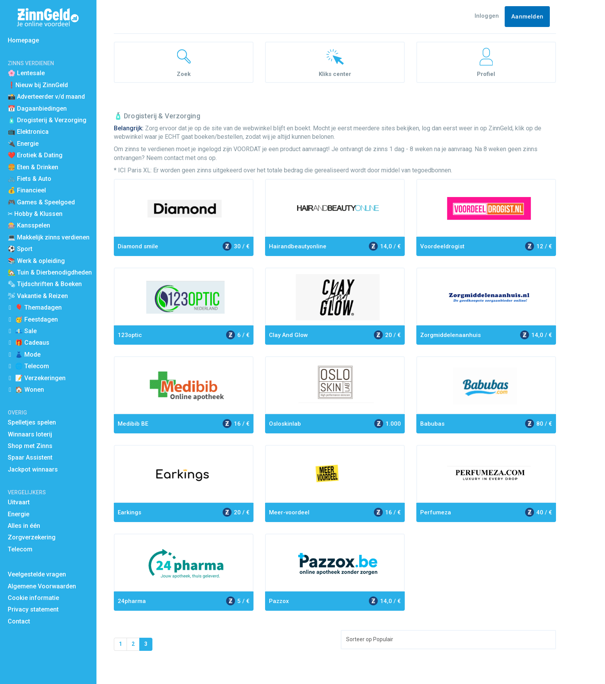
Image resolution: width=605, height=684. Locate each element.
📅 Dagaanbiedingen (37, 108)
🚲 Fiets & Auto (29, 178)
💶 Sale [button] (26, 331)
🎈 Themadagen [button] (38, 307)
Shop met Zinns (30, 446)
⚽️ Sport (20, 249)
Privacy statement (33, 609)
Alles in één (24, 525)
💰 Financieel (27, 190)
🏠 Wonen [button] (29, 389)
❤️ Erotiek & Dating (35, 155)
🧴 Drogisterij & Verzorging (47, 120)
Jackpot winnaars (33, 469)
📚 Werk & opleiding (36, 261)
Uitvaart (19, 502)
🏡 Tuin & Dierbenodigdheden (50, 272)
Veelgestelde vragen (37, 574)
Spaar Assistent (30, 457)
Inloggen (487, 15)
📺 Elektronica (28, 131)
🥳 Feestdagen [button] (36, 319)
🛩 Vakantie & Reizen (38, 296)
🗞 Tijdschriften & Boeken (45, 284)
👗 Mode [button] (28, 354)
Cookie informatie (33, 597)
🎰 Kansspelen (29, 225)
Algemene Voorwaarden (42, 586)
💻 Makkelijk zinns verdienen (49, 237)
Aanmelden (527, 16)
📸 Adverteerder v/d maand (46, 96)
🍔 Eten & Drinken (33, 167)
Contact (19, 621)
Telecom (20, 549)
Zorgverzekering (32, 537)
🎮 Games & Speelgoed (41, 202)
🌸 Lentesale (26, 73)
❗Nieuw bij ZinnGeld (38, 85)
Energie (18, 514)
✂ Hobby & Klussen (35, 213)
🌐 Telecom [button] (32, 366)
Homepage (23, 40)
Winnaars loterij (30, 434)
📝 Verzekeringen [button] (40, 378)
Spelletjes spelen (32, 422)
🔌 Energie (23, 143)
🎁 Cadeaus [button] (32, 342)
